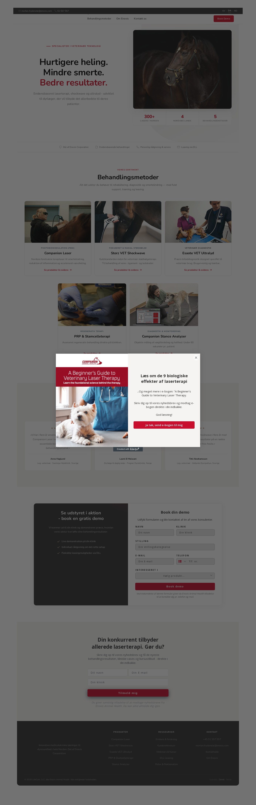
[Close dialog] (196, 357)
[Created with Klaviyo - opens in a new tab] (128, 449)
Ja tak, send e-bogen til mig (164, 425)
